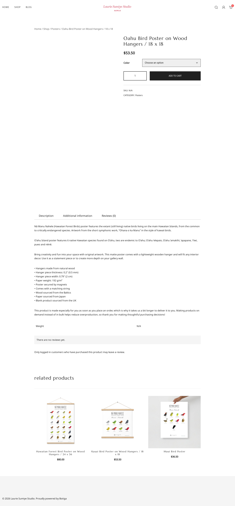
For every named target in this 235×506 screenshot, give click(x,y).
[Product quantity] (135, 76)
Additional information (77, 215)
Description (46, 215)
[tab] (46, 215)
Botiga (63, 498)
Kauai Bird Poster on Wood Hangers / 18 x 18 (117, 453)
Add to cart (175, 76)
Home (5, 7)
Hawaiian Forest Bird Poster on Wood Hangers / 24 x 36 (60, 453)
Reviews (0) (109, 215)
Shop (17, 7)
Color (126, 63)
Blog (29, 7)
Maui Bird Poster (174, 451)
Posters (55, 29)
